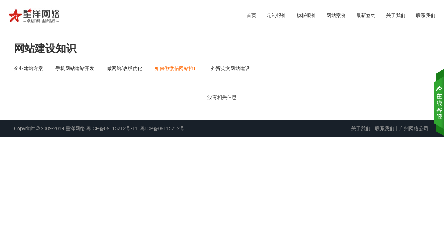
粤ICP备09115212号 (162, 128)
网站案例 (336, 15)
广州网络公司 (413, 128)
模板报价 (306, 15)
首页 (251, 15)
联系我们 (425, 15)
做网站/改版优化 (124, 68)
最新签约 (366, 15)
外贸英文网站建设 (230, 68)
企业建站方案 (28, 68)
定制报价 (276, 15)
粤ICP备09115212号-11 (112, 128)
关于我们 (395, 15)
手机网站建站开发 (75, 68)
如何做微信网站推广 (176, 68)
